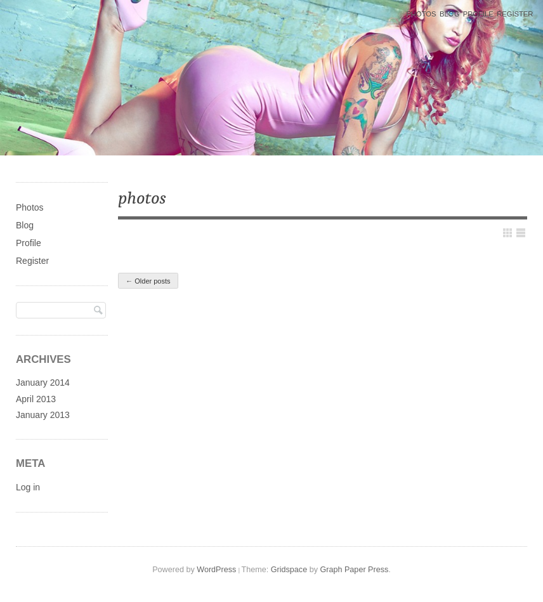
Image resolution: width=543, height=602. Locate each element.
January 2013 (43, 415)
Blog (449, 14)
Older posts (148, 281)
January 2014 (43, 382)
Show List (520, 232)
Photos (421, 14)
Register (515, 14)
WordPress (216, 569)
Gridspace (289, 569)
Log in (28, 487)
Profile (478, 14)
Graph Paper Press (354, 569)
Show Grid (507, 232)
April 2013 (36, 399)
